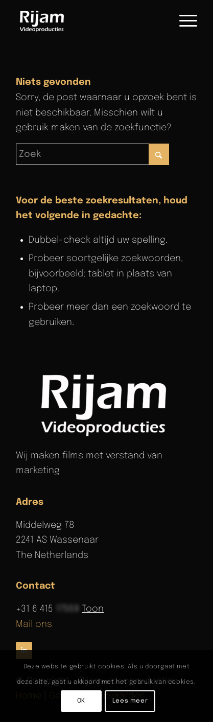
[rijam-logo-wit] (106, 403)
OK (81, 701)
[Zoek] (92, 154)
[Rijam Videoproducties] (88, 21)
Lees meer (130, 701)
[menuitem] (183, 21)
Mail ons (34, 624)
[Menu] (183, 21)
